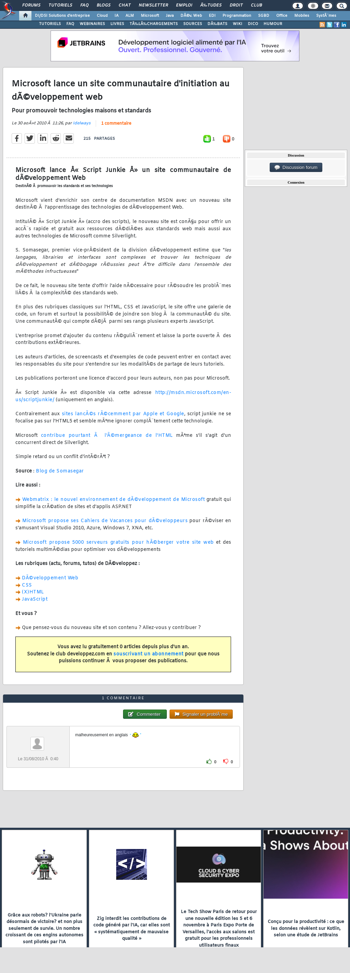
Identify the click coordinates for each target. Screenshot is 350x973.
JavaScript (35, 599)
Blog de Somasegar (60, 471)
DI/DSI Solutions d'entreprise (62, 15)
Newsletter (153, 5)
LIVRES (117, 24)
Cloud (102, 15)
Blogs (103, 5)
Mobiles (301, 15)
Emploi (184, 5)
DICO (253, 24)
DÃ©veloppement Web (50, 578)
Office (281, 15)
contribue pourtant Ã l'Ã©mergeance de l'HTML (107, 435)
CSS (27, 585)
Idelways (82, 123)
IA (117, 15)
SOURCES (192, 24)
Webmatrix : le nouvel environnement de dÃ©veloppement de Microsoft (113, 499)
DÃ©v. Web (191, 15)
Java (170, 15)
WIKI (237, 24)
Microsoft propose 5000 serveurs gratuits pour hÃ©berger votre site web (118, 542)
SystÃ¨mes (326, 15)
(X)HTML (33, 592)
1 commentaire (116, 123)
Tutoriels (60, 5)
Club (256, 5)
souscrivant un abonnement (148, 654)
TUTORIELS (50, 24)
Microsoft (150, 15)
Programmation (237, 15)
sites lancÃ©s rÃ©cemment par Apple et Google (123, 414)
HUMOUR (273, 24)
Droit (236, 5)
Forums (31, 5)
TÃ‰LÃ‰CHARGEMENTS (154, 24)
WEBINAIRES (92, 24)
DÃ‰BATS (217, 24)
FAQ (84, 5)
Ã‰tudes (211, 5)
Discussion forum (296, 167)
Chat (124, 5)
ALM (129, 15)
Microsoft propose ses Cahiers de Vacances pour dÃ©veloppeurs (105, 521)
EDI (212, 15)
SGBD (263, 15)
